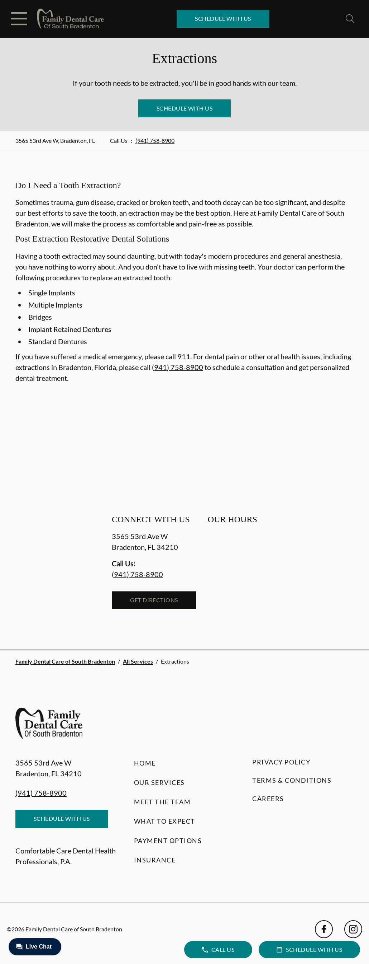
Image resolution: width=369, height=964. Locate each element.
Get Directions (154, 599)
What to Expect (164, 821)
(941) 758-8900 (154, 140)
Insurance (155, 860)
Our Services (159, 782)
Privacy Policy (281, 762)
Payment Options (168, 840)
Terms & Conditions (291, 780)
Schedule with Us (223, 18)
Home (145, 763)
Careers (268, 798)
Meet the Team (162, 802)
